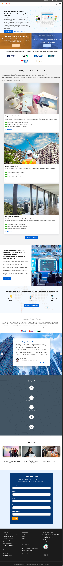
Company (14, 485)
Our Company (25, 535)
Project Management (7, 543)
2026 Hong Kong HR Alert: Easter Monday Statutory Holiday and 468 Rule (31, 461)
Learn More (15, 45)
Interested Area (16, 511)
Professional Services (7, 555)
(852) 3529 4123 (47, 0)
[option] (31, 354)
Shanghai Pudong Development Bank (30, 548)
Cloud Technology (7, 554)
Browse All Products (32, 237)
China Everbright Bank (27, 550)
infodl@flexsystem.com (57, 0)
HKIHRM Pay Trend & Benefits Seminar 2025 (49, 460)
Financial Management (8, 538)
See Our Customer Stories (31, 305)
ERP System (6, 552)
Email (14, 498)
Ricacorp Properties (26, 547)
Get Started (8, 31)
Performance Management (8, 545)
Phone (14, 504)
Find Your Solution (18, 31)
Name (14, 491)
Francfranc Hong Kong (27, 554)
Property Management (8, 541)
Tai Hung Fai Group (26, 552)
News (23, 536)
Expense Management (8, 540)
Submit (15, 518)
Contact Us (7, 278)
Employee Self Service (8, 536)
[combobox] (31, 514)
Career (23, 540)
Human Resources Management (10, 535)
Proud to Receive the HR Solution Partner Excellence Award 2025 (12, 461)
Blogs (23, 538)
